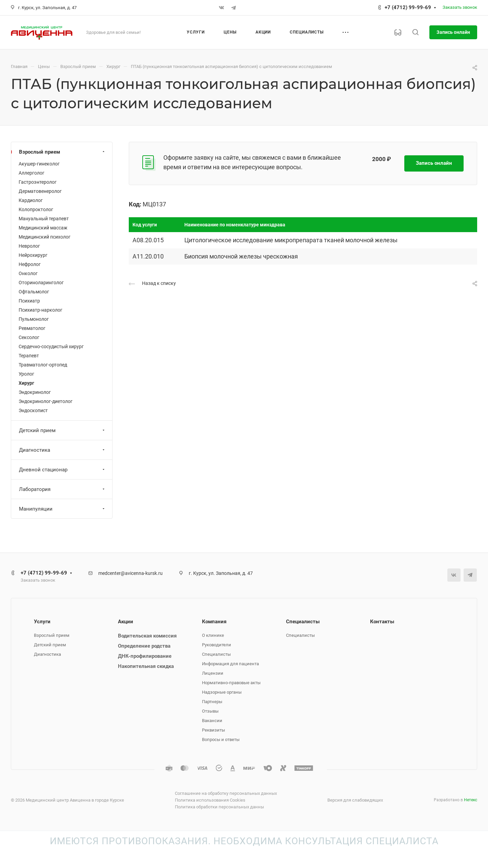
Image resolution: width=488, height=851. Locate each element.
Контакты (382, 622)
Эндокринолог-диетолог (46, 401)
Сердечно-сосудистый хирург (51, 346)
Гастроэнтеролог (38, 182)
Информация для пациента (230, 663)
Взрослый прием (62, 152)
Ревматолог (32, 328)
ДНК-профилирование (144, 656)
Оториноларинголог (41, 282)
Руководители (216, 644)
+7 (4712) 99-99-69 (408, 7)
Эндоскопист (33, 410)
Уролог (26, 374)
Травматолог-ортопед (43, 364)
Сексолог (29, 337)
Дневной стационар (62, 470)
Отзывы (210, 711)
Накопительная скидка (146, 666)
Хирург (26, 383)
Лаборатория (62, 489)
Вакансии (212, 720)
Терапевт (29, 355)
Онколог (28, 273)
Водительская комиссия (147, 636)
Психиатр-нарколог (40, 310)
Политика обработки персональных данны (219, 806)
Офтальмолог (34, 291)
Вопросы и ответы (221, 739)
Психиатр (29, 301)
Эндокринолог (35, 392)
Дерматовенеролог (40, 191)
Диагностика (62, 450)
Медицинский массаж (43, 227)
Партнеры (212, 701)
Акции (125, 622)
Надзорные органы (222, 692)
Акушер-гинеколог (39, 163)
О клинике (213, 635)
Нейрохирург (33, 255)
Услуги (42, 622)
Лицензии (212, 673)
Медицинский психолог (44, 237)
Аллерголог (31, 173)
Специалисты (216, 654)
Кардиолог (31, 200)
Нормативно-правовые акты (231, 682)
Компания (214, 622)
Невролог (29, 246)
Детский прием (62, 430)
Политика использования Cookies (210, 800)
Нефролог (30, 264)
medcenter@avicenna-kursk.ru (130, 573)
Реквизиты (213, 730)
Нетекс (470, 800)
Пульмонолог (34, 319)
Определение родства (144, 646)
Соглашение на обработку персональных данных (226, 793)
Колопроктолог (36, 209)
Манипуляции (62, 509)
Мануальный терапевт (44, 218)
